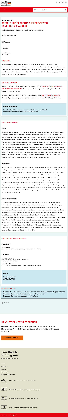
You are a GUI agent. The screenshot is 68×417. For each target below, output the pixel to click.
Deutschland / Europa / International (26, 292)
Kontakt (3, 363)
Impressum (4, 369)
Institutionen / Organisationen (53, 292)
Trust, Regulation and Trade (51, 95)
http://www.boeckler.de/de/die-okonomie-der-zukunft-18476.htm (20, 111)
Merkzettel (3, 366)
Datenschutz (4, 372)
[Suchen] (65, 10)
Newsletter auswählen (11, 338)
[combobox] (48, 10)
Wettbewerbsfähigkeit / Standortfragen (17, 294)
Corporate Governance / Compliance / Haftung (20, 296)
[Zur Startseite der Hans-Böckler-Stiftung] (6, 4)
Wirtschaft (7, 292)
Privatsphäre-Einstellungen (8, 374)
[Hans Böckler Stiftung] (10, 358)
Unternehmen (39, 294)
